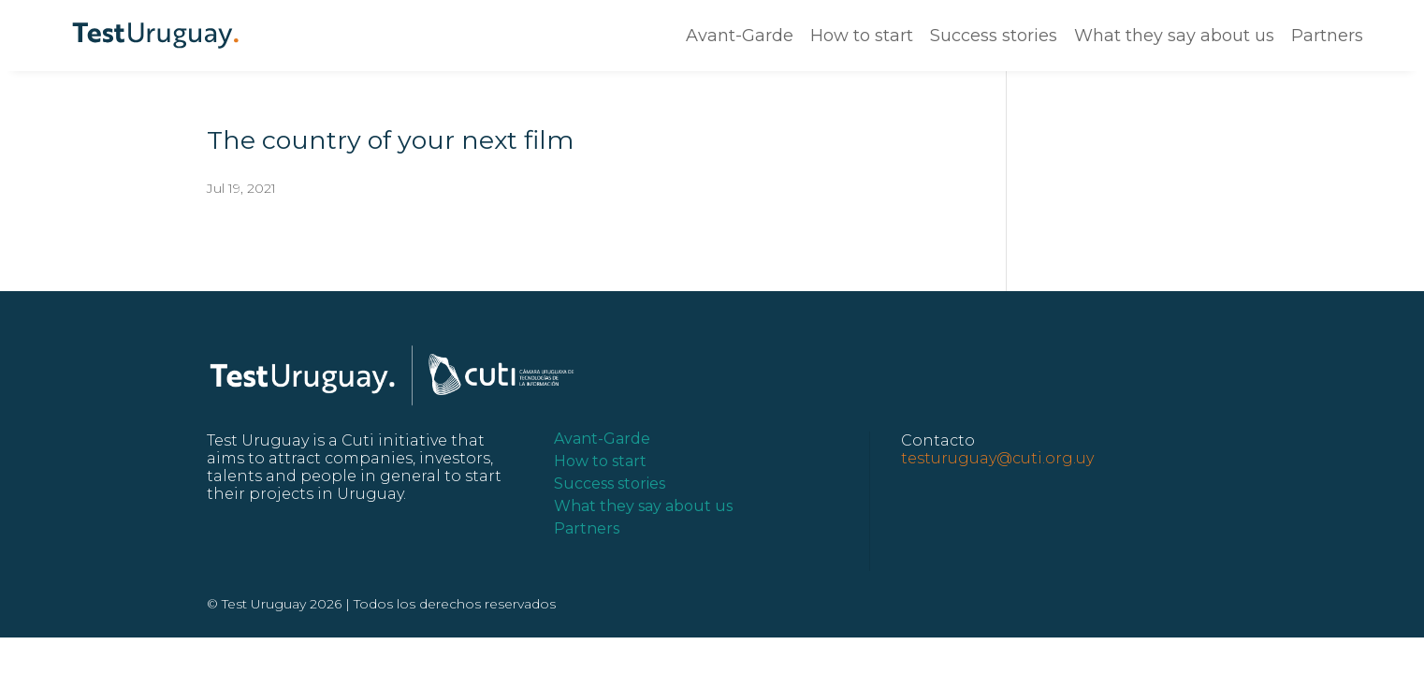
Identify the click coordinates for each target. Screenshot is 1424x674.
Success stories (993, 35)
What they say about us (1174, 35)
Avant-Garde (739, 35)
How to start (861, 35)
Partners (1327, 35)
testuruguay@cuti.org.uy (997, 458)
